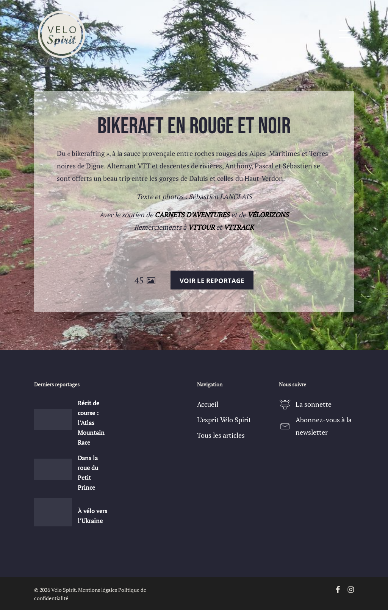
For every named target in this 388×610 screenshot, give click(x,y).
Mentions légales (97, 589)
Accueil (207, 404)
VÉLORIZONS (268, 214)
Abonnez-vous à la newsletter (324, 426)
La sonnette (314, 404)
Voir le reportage (212, 280)
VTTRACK (239, 227)
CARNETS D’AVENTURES (192, 214)
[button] (344, 34)
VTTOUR (201, 227)
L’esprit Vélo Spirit (224, 419)
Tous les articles (221, 435)
